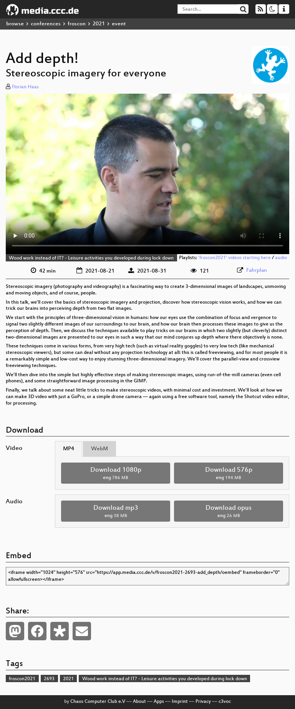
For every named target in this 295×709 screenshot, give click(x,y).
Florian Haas (25, 87)
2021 (99, 24)
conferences (46, 24)
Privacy (203, 701)
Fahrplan (256, 270)
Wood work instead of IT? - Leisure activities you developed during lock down (91, 258)
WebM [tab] (99, 449)
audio (281, 258)
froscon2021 (22, 679)
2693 (49, 679)
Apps (159, 701)
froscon (77, 24)
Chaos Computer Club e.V (97, 701)
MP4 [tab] (68, 449)
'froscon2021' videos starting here (234, 258)
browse (15, 24)
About (139, 701)
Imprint (180, 701)
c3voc (225, 701)
